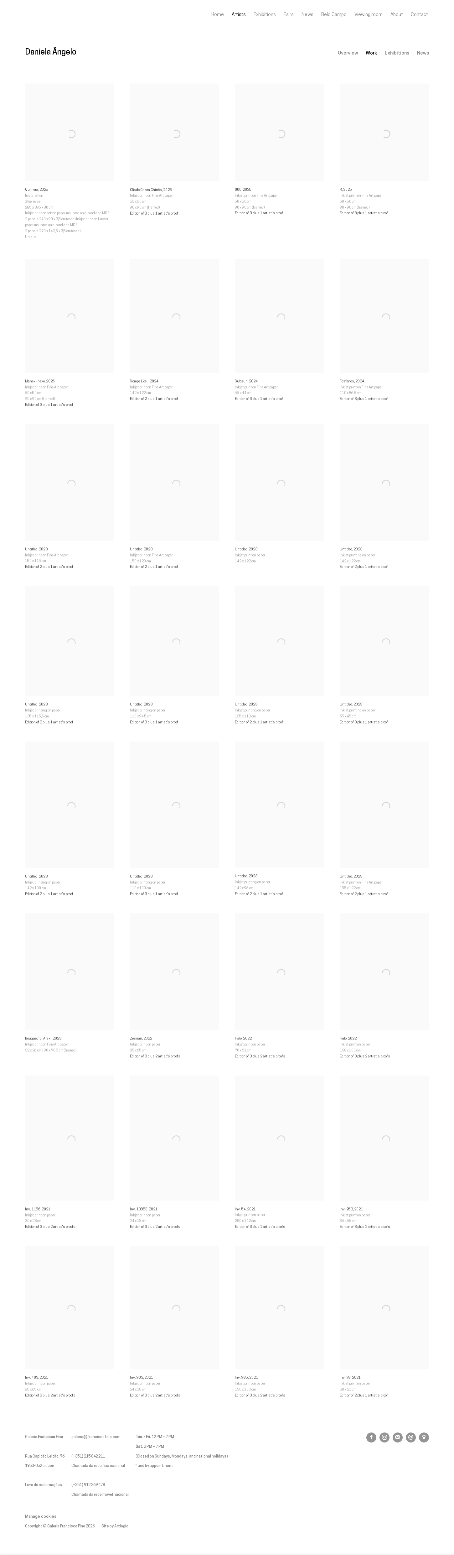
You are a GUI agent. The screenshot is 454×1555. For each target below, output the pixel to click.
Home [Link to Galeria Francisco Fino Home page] (217, 14)
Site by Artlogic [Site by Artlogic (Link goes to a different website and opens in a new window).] (114, 1526)
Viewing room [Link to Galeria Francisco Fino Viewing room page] (368, 14)
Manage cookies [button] (40, 1517)
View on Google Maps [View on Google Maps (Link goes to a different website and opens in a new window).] (424, 1437)
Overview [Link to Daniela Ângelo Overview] (348, 53)
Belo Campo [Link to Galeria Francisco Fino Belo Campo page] (334, 14)
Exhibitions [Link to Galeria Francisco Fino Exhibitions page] (265, 14)
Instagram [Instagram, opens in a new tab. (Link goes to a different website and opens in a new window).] (384, 1437)
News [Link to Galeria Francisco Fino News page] (307, 14)
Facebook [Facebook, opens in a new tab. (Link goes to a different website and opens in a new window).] (371, 1437)
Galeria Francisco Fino (59, 14)
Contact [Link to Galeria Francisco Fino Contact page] (419, 14)
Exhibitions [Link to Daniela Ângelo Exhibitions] (397, 53)
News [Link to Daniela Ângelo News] (423, 53)
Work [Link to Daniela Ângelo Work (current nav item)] (371, 53)
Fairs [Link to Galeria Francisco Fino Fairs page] (289, 14)
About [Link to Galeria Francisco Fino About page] (396, 14)
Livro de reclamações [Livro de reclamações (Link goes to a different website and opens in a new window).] (43, 1485)
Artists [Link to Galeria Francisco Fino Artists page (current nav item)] (239, 14)
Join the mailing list (398, 1437)
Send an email (411, 1437)
